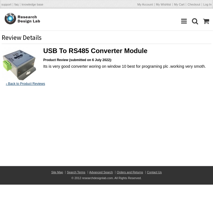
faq (16, 4)
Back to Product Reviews (25, 84)
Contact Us (154, 172)
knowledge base (32, 4)
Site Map (57, 172)
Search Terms (76, 172)
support (6, 4)
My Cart (179, 4)
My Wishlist (163, 4)
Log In (207, 4)
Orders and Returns (130, 172)
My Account (145, 4)
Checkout (193, 4)
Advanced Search (101, 172)
